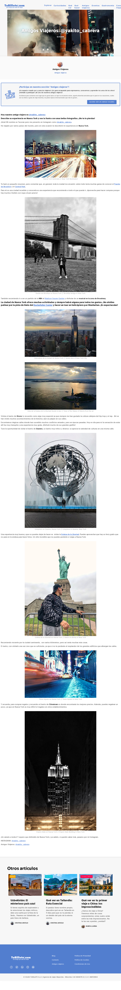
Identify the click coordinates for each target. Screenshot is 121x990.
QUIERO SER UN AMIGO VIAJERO (101, 102)
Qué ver (70, 7)
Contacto (55, 969)
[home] (14, 6)
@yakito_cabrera (37, 115)
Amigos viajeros (86, 7)
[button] (48, 5)
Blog (53, 965)
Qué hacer (77, 7)
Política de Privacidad (83, 965)
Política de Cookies (82, 969)
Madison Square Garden (55, 299)
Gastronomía (108, 5)
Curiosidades (60, 5)
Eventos (96, 5)
